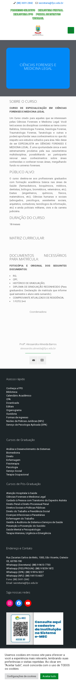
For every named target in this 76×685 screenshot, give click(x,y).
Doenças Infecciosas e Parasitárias (25, 515)
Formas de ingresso (17, 417)
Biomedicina (13, 452)
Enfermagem (13, 460)
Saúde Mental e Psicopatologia (23, 529)
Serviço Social (14, 470)
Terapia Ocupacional (17, 474)
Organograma (13, 410)
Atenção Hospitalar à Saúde (21, 493)
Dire (8, 456)
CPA (8, 399)
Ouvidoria (11, 413)
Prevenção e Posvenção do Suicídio (25, 525)
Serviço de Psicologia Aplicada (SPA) (26, 424)
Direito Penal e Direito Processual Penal (27, 504)
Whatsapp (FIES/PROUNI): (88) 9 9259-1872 (30, 568)
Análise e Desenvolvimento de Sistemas (28, 449)
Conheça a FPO (14, 388)
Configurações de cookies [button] (21, 676)
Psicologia (12, 467)
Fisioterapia (12, 463)
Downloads (12, 402)
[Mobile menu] (71, 30)
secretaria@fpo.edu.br (51, 3)
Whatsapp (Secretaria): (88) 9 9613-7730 (28, 564)
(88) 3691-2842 (25, 3)
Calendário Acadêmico (18, 395)
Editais (10, 406)
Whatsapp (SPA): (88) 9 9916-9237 (25, 572)
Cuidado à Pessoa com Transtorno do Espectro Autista (36, 500)
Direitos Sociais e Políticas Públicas (25, 507)
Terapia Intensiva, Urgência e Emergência (28, 533)
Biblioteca (11, 391)
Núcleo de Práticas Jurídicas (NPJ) (25, 421)
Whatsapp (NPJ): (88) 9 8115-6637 (25, 575)
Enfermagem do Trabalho (20, 518)
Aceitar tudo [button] (49, 676)
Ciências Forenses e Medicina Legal (26, 496)
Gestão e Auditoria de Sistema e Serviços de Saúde (34, 522)
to (12, 456)
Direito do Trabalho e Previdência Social (28, 511)
